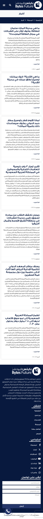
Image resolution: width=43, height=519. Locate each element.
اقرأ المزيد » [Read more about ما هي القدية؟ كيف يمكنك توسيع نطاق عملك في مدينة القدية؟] (36, 107)
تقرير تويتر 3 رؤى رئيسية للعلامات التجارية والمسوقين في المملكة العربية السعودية (23, 169)
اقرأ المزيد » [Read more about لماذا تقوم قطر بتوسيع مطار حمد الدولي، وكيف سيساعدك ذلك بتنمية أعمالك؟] (36, 154)
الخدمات (37, 420)
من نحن (38, 415)
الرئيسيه (39, 20)
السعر (38, 434)
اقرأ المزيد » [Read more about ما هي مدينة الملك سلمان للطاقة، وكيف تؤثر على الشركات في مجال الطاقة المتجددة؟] (36, 64)
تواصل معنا (36, 429)
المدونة (30, 20)
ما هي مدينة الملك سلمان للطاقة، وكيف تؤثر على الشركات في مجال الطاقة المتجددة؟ (22, 31)
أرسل (21, 506)
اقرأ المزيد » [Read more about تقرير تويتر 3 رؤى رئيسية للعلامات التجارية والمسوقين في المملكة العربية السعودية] (36, 202)
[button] (10, 5)
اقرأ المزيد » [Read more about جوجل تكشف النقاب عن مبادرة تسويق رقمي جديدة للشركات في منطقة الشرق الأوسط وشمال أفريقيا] (36, 254)
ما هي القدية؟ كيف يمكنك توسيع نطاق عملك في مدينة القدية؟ (23, 80)
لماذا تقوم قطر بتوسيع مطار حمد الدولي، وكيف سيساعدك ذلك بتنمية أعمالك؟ (23, 123)
